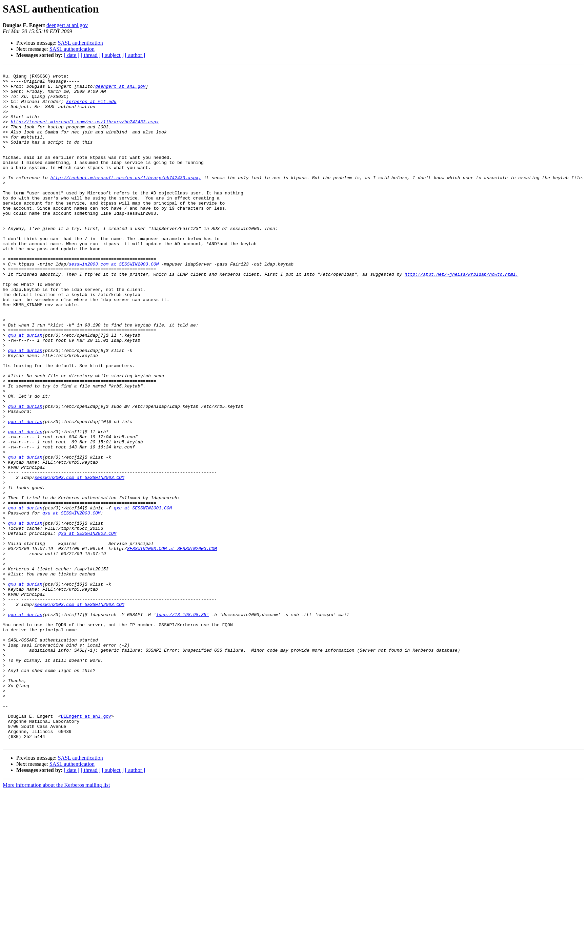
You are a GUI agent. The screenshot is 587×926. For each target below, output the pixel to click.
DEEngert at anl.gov (86, 846)
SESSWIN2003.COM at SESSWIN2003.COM (172, 645)
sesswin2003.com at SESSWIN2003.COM (114, 303)
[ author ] (135, 55)
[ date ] (71, 55)
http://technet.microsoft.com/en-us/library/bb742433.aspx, (125, 200)
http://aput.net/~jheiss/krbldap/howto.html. (461, 316)
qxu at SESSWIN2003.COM (143, 596)
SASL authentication (80, 43)
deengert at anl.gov (67, 25)
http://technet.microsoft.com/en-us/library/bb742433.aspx (85, 133)
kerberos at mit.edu (91, 108)
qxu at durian (25, 389)
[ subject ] (113, 55)
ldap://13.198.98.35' (182, 724)
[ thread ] (91, 55)
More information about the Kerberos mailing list (56, 920)
